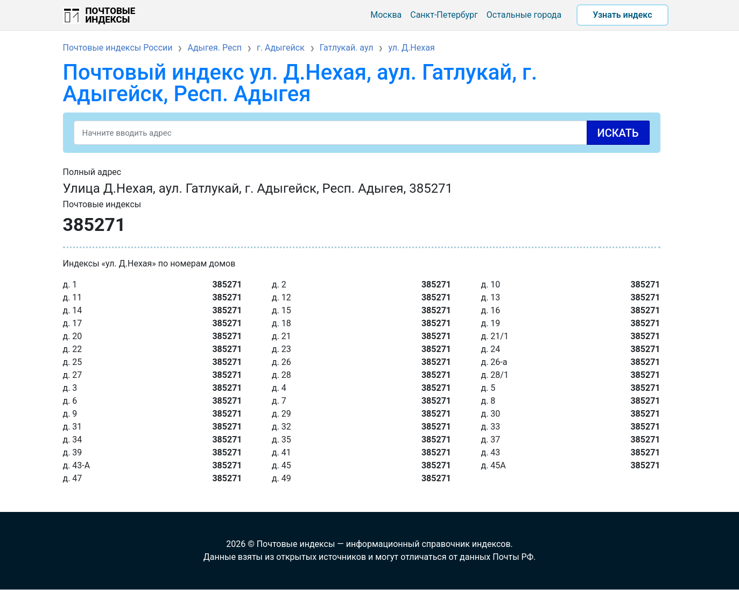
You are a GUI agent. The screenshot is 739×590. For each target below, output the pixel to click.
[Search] (362, 133)
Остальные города (524, 15)
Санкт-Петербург (444, 15)
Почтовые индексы (111, 15)
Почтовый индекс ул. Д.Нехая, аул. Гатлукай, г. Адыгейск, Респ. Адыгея (300, 83)
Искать (618, 133)
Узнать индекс (622, 15)
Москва (386, 15)
